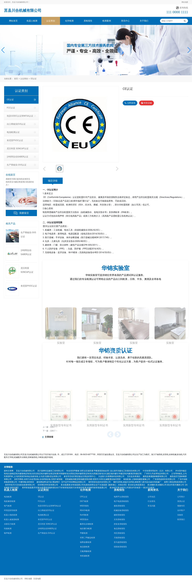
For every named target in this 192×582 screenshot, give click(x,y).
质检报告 (88, 21)
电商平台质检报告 (121, 455)
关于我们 (144, 21)
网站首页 (13, 21)
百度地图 (37, 579)
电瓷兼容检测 (9, 459)
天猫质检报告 (119, 496)
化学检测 (69, 21)
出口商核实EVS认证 (21, 124)
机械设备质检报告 (121, 468)
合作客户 (181, 468)
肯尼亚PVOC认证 (21, 140)
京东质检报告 (119, 477)
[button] (3, 50)
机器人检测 (32, 21)
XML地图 (28, 579)
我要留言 (24, 213)
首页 (16, 79)
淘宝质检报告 (119, 491)
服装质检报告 (119, 464)
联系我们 (181, 477)
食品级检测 (84, 505)
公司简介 (181, 455)
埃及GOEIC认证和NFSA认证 (21, 116)
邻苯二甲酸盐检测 (87, 496)
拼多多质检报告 (120, 482)
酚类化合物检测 (86, 482)
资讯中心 (125, 21)
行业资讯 (151, 459)
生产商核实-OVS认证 (21, 165)
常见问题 (151, 464)
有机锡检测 (84, 514)
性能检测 (7, 486)
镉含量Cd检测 (86, 486)
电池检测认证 (21, 132)
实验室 (180, 473)
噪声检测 (7, 491)
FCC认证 (21, 107)
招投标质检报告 (120, 505)
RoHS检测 (84, 473)
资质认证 (181, 459)
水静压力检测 (9, 482)
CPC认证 (83, 455)
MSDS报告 (84, 464)
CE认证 (34, 79)
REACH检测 (85, 468)
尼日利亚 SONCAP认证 (21, 148)
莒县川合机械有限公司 (22, 10)
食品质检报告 (119, 486)
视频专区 (181, 464)
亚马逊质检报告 (120, 500)
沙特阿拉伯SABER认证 (21, 156)
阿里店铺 (146, 103)
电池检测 (7, 455)
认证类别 (50, 21)
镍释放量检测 (85, 500)
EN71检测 (84, 459)
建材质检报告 (119, 473)
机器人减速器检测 (11, 477)
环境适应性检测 (10, 468)
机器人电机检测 (10, 473)
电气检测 (7, 464)
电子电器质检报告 (121, 459)
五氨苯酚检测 (85, 509)
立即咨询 (130, 103)
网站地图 (185, 2)
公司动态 (151, 455)
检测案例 (106, 21)
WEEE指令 (84, 477)
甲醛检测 (83, 491)
